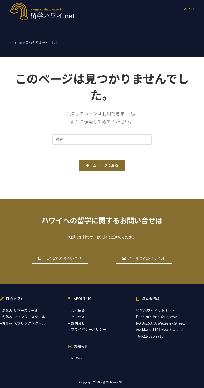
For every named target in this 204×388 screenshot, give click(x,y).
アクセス (78, 317)
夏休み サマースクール (20, 310)
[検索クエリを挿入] (102, 139)
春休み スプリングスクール (24, 323)
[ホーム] (11, 42)
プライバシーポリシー (88, 329)
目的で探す (15, 298)
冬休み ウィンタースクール (23, 317)
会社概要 (78, 310)
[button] (60, 258)
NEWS (76, 358)
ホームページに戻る (102, 165)
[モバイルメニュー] (186, 9)
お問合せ (78, 323)
